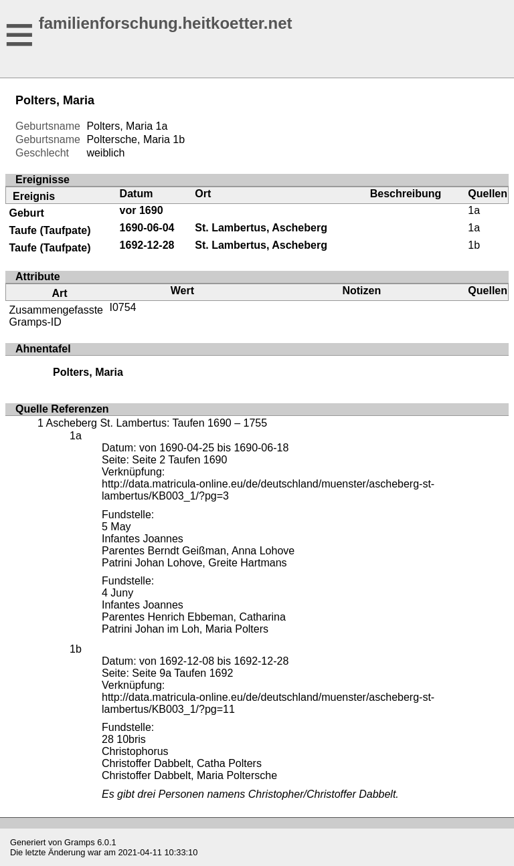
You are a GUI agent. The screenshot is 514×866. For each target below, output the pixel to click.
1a (162, 126)
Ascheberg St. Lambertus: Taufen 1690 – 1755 (156, 423)
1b (179, 139)
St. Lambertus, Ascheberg (261, 227)
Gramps (79, 842)
